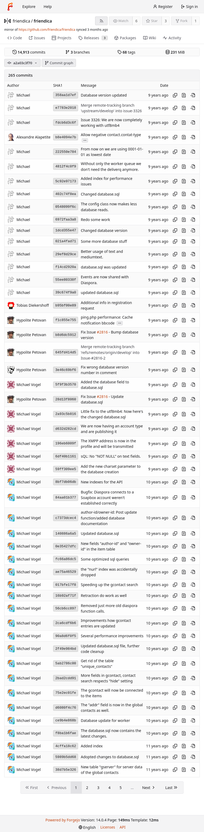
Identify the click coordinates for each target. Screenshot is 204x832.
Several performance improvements (112, 636)
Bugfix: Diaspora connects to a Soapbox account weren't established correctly (107, 497)
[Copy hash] (175, 95)
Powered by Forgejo (62, 819)
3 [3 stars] (166, 20)
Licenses (107, 827)
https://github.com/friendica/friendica (47, 29)
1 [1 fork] (195, 20)
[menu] (87, 827)
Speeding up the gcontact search (109, 584)
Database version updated (104, 95)
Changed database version (104, 230)
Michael (23, 95)
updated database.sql (99, 292)
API (122, 827)
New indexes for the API (101, 481)
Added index (92, 746)
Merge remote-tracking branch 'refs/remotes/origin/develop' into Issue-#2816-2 (110, 352)
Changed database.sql (100, 194)
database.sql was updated (103, 267)
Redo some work (95, 219)
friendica (21, 21)
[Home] (10, 6)
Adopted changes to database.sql (110, 757)
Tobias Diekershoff (32, 305)
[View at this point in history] (193, 95)
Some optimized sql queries (105, 559)
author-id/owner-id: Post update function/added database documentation (109, 518)
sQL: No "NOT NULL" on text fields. (111, 456)
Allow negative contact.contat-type (111, 134)
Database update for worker (105, 720)
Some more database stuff (104, 241)
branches (77, 52)
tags (126, 52)
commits (28, 52)
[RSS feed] (101, 20)
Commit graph (59, 62)
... (85, 140)
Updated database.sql (100, 533)
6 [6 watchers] (136, 20)
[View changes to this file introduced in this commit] (184, 95)
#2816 (102, 332)
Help (48, 6)
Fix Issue (89, 332)
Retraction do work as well (104, 595)
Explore (28, 6)
